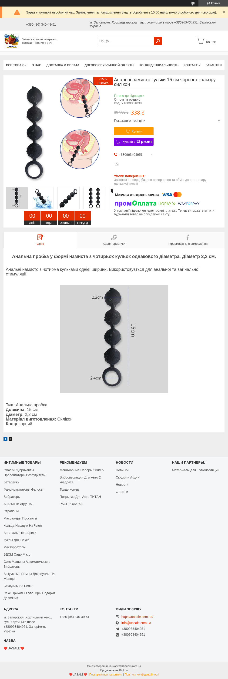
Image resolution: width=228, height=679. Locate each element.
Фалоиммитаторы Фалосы (23, 489)
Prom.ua (136, 666)
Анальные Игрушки (18, 504)
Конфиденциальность (158, 65)
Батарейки (11, 482)
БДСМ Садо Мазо (16, 554)
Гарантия (214, 65)
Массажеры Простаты (20, 518)
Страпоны (11, 511)
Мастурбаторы (14, 547)
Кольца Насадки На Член (22, 525)
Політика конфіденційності (142, 674)
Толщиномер (69, 489)
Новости (122, 484)
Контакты (192, 65)
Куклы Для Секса (16, 540)
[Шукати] (158, 41)
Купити (137, 131)
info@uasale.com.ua (136, 623)
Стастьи (122, 492)
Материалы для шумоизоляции (195, 470)
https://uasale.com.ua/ (137, 617)
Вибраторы (11, 497)
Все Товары (16, 65)
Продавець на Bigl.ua (114, 670)
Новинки (122, 470)
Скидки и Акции (127, 477)
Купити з (136, 142)
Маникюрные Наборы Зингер (82, 470)
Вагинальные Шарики (19, 533)
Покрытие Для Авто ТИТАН (80, 497)
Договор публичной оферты (109, 65)
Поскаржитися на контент (105, 674)
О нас (36, 65)
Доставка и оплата (62, 65)
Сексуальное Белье (18, 586)
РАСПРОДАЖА (71, 504)
